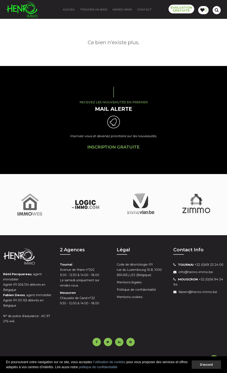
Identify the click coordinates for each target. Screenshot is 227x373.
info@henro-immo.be (196, 272)
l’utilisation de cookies (109, 362)
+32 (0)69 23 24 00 (200, 265)
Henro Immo (122, 9)
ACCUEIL (69, 9)
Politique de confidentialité (136, 290)
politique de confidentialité (98, 367)
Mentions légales (129, 282)
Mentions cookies (129, 297)
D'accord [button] (206, 364)
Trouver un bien (93, 9)
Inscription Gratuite (113, 147)
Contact (144, 9)
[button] (118, 367)
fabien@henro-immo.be (198, 292)
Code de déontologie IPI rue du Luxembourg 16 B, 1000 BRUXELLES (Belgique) (139, 270)
